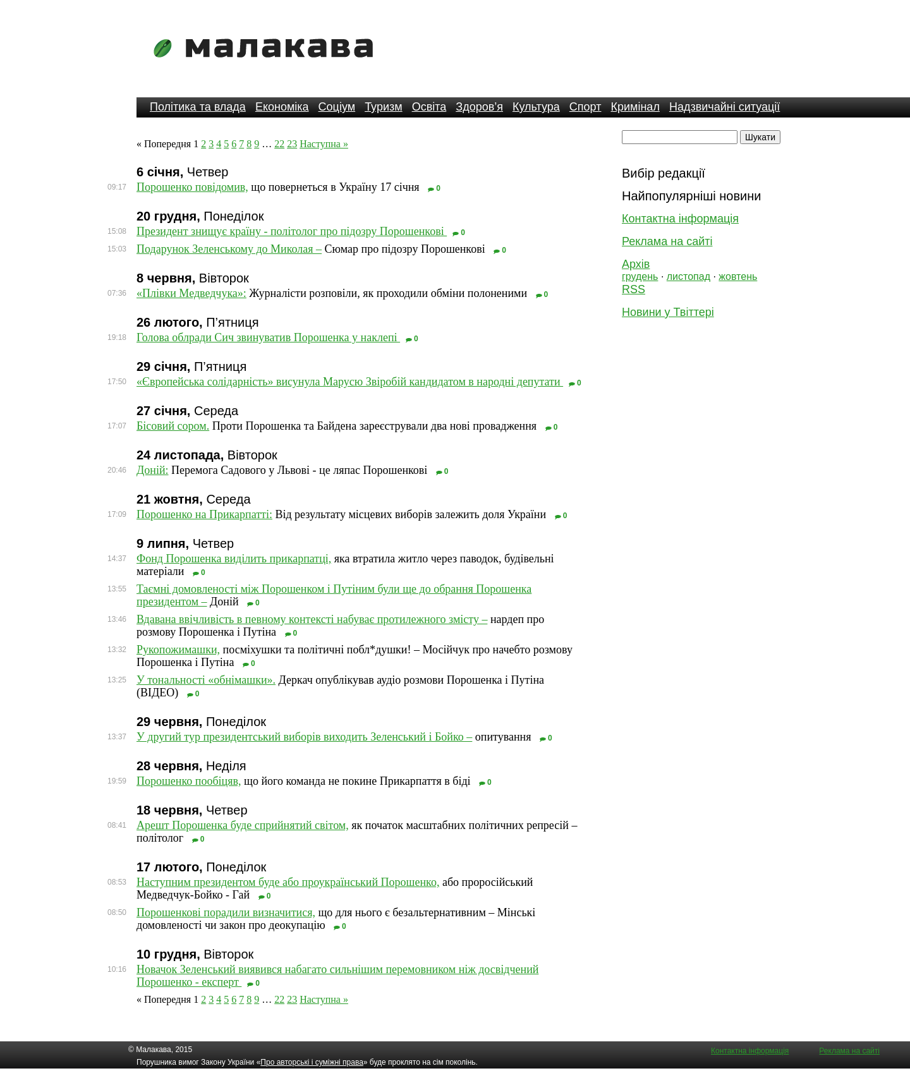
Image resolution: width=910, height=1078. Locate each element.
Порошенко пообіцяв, (188, 781)
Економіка (282, 106)
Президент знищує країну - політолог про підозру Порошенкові (291, 231)
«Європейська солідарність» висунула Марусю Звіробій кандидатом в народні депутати (349, 381)
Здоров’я (479, 106)
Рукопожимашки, (178, 649)
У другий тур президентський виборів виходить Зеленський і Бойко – (304, 736)
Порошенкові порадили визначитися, (225, 912)
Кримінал (635, 106)
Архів (636, 264)
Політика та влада (198, 106)
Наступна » (324, 143)
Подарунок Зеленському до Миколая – (229, 249)
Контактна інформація (680, 218)
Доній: (152, 470)
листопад (688, 276)
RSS (633, 289)
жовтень (738, 276)
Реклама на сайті (667, 241)
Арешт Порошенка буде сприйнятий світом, (242, 825)
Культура (536, 106)
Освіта (429, 106)
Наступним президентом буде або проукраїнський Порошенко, (287, 882)
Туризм (383, 106)
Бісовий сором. (172, 426)
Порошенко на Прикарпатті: (204, 514)
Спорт (585, 106)
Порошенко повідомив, (192, 187)
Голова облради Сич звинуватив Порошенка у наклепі (268, 337)
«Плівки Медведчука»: (191, 293)
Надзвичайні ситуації (724, 106)
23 (292, 143)
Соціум (337, 106)
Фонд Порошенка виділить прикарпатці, (233, 558)
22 (279, 143)
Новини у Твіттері (668, 312)
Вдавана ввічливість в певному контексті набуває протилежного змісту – (311, 619)
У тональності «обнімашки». (206, 680)
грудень (640, 276)
